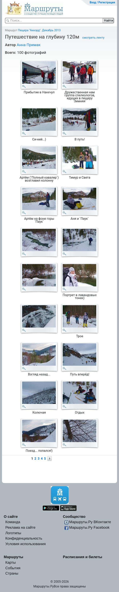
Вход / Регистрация (102, 2)
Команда (12, 522)
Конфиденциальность (23, 538)
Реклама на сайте (20, 527)
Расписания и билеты (82, 557)
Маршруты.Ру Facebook (89, 527)
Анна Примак (28, 45)
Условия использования (25, 544)
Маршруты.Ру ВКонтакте (90, 522)
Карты (10, 562)
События (12, 568)
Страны (11, 573)
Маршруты (13, 557)
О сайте (11, 516)
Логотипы (13, 533)
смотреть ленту (93, 37)
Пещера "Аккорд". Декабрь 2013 (39, 30)
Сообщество (74, 516)
